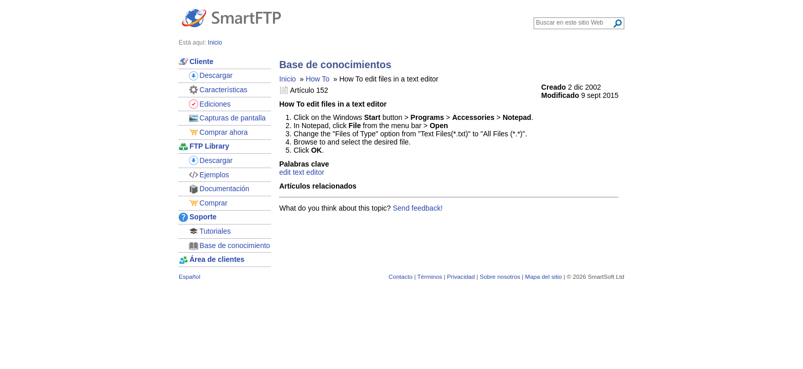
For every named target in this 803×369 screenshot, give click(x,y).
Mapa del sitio (543, 276)
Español (189, 276)
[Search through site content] (574, 22)
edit (285, 172)
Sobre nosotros (500, 276)
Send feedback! (417, 208)
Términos (429, 276)
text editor (308, 172)
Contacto (401, 276)
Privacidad (461, 276)
